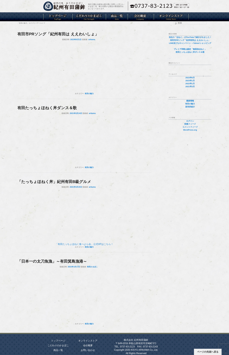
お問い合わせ (88, 350)
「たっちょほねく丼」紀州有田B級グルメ (54, 181)
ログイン (190, 121)
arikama (91, 39)
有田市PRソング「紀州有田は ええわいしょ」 (58, 34)
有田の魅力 (89, 94)
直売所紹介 (190, 107)
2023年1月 (190, 80)
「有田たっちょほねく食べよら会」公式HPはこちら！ (84, 244)
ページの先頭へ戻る (207, 352)
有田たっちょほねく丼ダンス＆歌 (47, 108)
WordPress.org (190, 130)
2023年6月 (190, 77)
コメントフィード (190, 127)
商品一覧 (58, 350)
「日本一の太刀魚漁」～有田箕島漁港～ (52, 261)
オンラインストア (87, 340)
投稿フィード (190, 124)
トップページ (58, 340)
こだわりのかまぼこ (58, 345)
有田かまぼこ (92, 267)
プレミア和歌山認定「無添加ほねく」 (190, 49)
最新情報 (190, 101)
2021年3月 (190, 86)
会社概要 (88, 345)
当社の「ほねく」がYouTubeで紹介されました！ (190, 37)
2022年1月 (190, 83)
